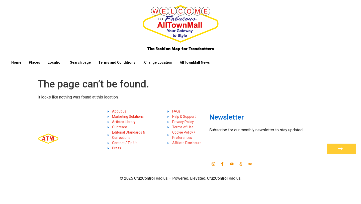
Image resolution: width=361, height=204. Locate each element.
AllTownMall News (195, 62)
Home (16, 62)
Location (55, 62)
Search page (80, 62)
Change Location (157, 62)
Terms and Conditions (116, 62)
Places (34, 62)
